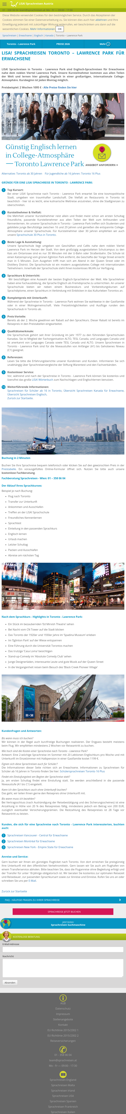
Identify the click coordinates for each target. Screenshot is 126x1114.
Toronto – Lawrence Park (21, 44)
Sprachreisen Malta (63, 1085)
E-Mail (32, 880)
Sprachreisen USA (63, 1096)
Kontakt (63, 1025)
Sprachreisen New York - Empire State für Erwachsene (40, 847)
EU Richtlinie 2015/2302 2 (62, 1035)
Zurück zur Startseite (20, 398)
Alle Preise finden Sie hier (60, 87)
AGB (63, 1003)
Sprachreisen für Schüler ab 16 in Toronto (34, 390)
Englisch (38, 35)
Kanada (49, 35)
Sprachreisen (9, 35)
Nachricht (8, 956)
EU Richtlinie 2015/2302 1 (62, 1030)
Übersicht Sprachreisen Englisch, (27, 394)
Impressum (63, 1014)
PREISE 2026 (63, 44)
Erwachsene (25, 35)
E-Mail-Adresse (10, 944)
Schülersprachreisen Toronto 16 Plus (82, 771)
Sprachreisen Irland (63, 1090)
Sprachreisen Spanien (63, 1101)
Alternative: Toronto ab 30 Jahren (22, 173)
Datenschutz (63, 1008)
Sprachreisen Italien (63, 1112)
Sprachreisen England (63, 1080)
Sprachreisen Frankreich (63, 1106)
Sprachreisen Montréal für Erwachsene (31, 841)
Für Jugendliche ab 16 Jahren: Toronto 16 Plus (72, 173)
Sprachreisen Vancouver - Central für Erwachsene (37, 835)
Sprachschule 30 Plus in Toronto (36, 235)
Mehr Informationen (42, 29)
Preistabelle (9, 469)
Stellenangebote (63, 1019)
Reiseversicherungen (63, 1041)
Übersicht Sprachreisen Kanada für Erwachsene (93, 390)
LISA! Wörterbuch (42, 379)
